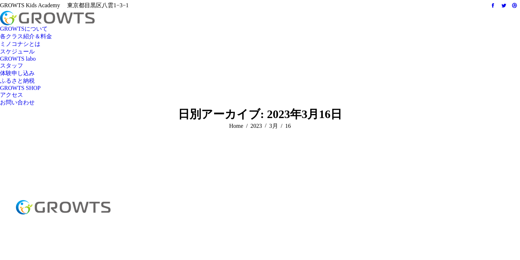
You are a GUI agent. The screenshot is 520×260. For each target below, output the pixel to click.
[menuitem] (24, 29)
